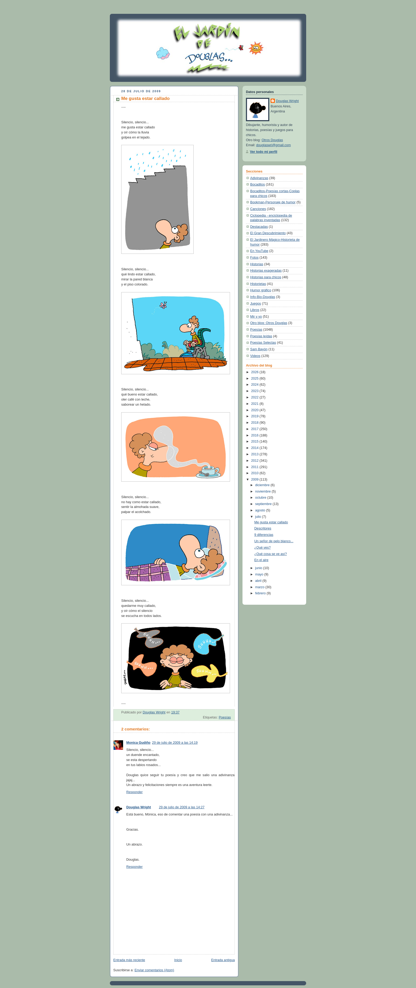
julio (258, 517)
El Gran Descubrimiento (268, 233)
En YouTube (259, 251)
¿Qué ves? (262, 547)
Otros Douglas (272, 140)
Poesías (225, 717)
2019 (255, 416)
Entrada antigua (223, 960)
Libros (254, 310)
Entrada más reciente (129, 960)
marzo (260, 587)
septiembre (264, 504)
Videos (255, 356)
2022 (255, 397)
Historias (256, 264)
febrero (261, 593)
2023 (255, 391)
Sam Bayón (258, 349)
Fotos (254, 257)
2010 (255, 473)
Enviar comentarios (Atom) (154, 970)
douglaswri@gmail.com (273, 145)
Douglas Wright (138, 807)
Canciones (258, 209)
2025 (255, 378)
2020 (255, 410)
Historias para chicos (265, 277)
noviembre (263, 491)
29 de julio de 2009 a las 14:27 (182, 807)
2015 (255, 441)
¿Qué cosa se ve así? (270, 554)
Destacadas (259, 227)
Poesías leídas (261, 336)
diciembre (263, 485)
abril (258, 581)
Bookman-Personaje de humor (273, 202)
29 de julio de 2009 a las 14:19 (175, 743)
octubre (261, 497)
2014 (255, 448)
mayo (259, 574)
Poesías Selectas (263, 342)
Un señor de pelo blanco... (273, 541)
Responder (134, 792)
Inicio (178, 960)
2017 (255, 429)
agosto (260, 510)
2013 (255, 454)
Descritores (262, 528)
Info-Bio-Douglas (262, 297)
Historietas (258, 284)
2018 (255, 422)
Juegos (255, 303)
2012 (255, 461)
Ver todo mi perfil (263, 152)
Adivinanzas (259, 178)
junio (259, 568)
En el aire (261, 560)
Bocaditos (257, 184)
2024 (255, 384)
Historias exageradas (265, 270)
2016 (255, 435)
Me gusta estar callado (271, 522)
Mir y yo (256, 316)
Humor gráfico (260, 290)
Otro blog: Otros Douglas (268, 323)
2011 (255, 467)
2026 (255, 372)
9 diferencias (264, 535)
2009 (255, 479)
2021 (255, 404)
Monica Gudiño (138, 743)
